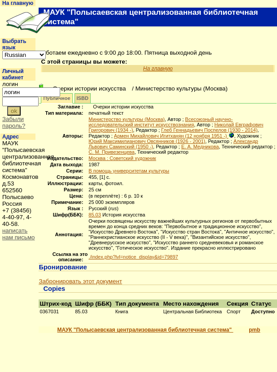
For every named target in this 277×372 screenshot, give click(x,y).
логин (10, 84)
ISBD (82, 98)
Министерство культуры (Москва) (126, 119)
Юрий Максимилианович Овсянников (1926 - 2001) (146, 141)
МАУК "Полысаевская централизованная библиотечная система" (145, 330)
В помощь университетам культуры (128, 170)
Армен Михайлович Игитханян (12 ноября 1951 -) (171, 135)
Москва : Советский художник (122, 158)
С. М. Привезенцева (111, 152)
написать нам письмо (18, 234)
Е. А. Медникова (200, 146)
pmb (254, 330)
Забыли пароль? (13, 122)
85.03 (94, 214)
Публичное (56, 98)
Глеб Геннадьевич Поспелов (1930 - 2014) (209, 130)
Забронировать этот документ (80, 281)
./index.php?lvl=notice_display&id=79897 (133, 257)
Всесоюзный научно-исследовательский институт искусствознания (160, 122)
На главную (17, 3)
